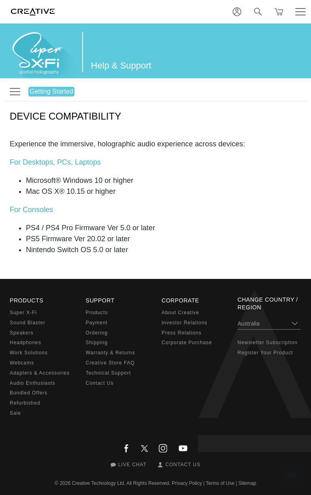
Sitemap (247, 483)
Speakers (21, 333)
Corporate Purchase (187, 342)
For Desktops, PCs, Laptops (55, 162)
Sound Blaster (27, 323)
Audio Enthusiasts (32, 383)
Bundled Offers (28, 393)
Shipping (97, 342)
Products (97, 312)
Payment (97, 323)
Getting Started (51, 91)
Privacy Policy (187, 483)
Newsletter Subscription (268, 342)
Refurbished (25, 403)
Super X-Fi (23, 312)
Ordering (97, 333)
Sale (15, 413)
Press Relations (181, 333)
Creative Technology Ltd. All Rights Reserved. (121, 483)
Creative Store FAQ (110, 363)
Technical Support (108, 373)
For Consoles (31, 210)
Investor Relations (184, 323)
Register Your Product (265, 353)
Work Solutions (29, 353)
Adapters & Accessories (40, 373)
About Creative (180, 312)
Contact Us (100, 383)
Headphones (25, 342)
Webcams (22, 363)
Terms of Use (220, 483)
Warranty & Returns (110, 353)
